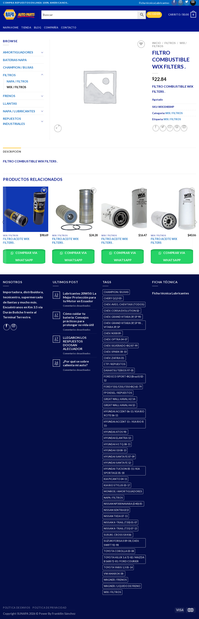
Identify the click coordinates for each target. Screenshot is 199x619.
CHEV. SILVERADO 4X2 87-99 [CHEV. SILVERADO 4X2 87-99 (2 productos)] (120, 345)
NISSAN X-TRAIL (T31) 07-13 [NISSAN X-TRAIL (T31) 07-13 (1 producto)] (120, 528)
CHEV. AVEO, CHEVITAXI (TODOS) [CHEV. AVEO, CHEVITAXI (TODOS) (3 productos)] (124, 304)
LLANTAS (10, 103)
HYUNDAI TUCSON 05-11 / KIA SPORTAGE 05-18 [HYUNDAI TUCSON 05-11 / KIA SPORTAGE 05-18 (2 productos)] (122, 470)
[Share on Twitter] (163, 128)
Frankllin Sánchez (63, 613)
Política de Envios (16, 607)
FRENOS (9, 96)
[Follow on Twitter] (187, 3)
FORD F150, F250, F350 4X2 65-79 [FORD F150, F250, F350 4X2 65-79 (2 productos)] (123, 386)
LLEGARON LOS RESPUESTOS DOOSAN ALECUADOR (74, 343)
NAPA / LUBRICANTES (19, 111)
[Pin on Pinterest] (177, 128)
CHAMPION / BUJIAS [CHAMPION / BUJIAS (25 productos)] (116, 292)
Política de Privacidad (49, 607)
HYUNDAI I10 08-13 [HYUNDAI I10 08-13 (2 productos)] (115, 450)
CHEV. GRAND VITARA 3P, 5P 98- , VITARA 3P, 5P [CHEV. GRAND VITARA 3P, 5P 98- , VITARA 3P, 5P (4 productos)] (123, 325)
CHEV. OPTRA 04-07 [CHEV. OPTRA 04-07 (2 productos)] (115, 339)
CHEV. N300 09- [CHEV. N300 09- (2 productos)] (113, 333)
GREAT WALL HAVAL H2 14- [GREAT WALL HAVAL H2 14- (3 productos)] (120, 399)
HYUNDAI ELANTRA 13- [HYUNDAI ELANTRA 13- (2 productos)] (118, 438)
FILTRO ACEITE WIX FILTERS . (16, 240)
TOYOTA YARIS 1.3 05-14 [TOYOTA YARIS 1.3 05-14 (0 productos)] (118, 567)
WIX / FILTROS (174, 113)
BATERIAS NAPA (15, 60)
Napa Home (10, 27)
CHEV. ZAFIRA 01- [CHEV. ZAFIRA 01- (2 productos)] (114, 358)
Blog (37, 27)
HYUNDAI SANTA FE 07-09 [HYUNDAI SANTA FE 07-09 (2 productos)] (119, 456)
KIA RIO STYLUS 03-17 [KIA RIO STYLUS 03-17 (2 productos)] (117, 485)
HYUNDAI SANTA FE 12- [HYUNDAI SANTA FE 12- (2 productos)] (118, 462)
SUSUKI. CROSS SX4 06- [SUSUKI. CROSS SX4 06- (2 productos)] (118, 534)
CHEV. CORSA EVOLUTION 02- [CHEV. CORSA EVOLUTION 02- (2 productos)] (122, 310)
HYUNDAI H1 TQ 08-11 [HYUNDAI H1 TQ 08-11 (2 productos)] (117, 444)
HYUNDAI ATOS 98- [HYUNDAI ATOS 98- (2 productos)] (115, 431)
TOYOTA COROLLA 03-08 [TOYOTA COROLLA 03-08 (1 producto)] (119, 551)
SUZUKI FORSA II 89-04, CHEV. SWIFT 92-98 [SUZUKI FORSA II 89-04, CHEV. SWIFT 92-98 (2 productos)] (121, 542)
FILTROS (170, 43)
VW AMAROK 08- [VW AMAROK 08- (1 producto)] (114, 573)
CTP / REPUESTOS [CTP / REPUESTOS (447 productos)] (114, 364)
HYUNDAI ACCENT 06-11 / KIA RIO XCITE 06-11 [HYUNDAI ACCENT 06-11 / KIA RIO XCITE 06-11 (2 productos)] (124, 413)
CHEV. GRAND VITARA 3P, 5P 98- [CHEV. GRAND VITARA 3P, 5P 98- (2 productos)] (123, 316)
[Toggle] (42, 52)
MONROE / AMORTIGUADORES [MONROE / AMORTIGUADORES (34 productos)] (123, 491)
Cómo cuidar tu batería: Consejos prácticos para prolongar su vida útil (78, 319)
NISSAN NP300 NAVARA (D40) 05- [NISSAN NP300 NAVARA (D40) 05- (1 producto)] (123, 503)
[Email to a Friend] (170, 128)
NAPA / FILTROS (17, 81)
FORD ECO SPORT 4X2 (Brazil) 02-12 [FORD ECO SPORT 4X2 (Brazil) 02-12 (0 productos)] (124, 378)
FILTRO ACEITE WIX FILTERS (164, 240)
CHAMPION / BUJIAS (18, 67)
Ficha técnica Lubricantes (154, 3)
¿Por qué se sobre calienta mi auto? (76, 363)
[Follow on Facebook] (174, 3)
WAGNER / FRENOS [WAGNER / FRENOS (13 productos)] (115, 579)
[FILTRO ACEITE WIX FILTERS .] (25, 209)
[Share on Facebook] (156, 128)
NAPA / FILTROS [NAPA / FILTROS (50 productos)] (113, 497)
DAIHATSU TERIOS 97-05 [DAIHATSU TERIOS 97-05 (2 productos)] (119, 370)
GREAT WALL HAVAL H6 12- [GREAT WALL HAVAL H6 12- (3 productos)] (120, 405)
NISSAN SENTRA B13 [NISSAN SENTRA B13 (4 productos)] (116, 510)
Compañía (51, 27)
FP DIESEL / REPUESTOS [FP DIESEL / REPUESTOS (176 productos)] (118, 392)
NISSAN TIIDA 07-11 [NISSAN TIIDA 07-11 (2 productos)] (116, 516)
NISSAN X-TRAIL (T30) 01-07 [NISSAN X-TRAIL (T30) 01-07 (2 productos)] (120, 522)
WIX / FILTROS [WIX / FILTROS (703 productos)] (112, 592)
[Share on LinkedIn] (184, 128)
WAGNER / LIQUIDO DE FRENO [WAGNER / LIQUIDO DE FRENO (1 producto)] (122, 586)
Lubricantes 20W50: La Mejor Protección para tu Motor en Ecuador (79, 297)
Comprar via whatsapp (26, 256)
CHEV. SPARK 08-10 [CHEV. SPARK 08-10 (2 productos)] (115, 351)
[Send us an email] (193, 3)
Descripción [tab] (12, 151)
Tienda (26, 27)
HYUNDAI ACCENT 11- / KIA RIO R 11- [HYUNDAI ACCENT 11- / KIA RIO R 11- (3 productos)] (124, 423)
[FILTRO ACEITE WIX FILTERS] (173, 209)
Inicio (156, 43)
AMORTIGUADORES (18, 52)
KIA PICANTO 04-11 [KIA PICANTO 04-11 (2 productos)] (115, 479)
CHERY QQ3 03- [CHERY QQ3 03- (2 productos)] (113, 298)
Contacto (68, 27)
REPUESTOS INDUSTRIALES (14, 121)
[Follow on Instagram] (180, 3)
